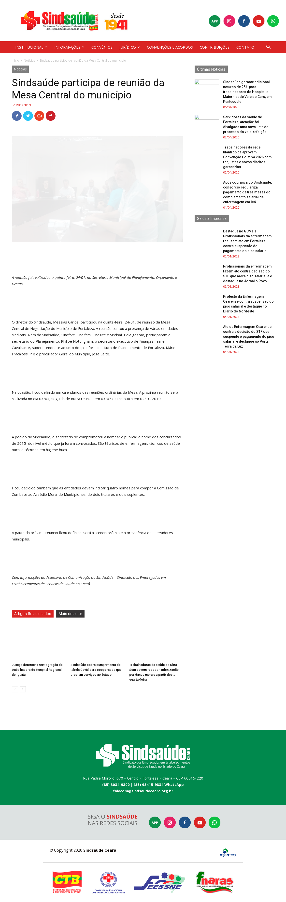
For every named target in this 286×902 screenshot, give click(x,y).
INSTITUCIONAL (31, 47)
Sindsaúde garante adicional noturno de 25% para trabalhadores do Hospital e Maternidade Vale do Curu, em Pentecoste (247, 92)
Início (15, 60)
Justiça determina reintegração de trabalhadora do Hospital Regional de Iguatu (37, 669)
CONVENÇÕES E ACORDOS (170, 47)
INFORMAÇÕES (69, 47)
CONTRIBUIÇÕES (214, 47)
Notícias (29, 60)
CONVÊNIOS (102, 47)
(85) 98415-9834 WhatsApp (159, 784)
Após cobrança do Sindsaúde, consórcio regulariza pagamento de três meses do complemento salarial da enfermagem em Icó (247, 192)
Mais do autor (70, 613)
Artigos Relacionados (32, 613)
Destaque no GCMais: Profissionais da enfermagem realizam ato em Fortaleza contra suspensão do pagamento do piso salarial (247, 241)
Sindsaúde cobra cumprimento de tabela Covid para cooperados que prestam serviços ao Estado (96, 669)
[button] (268, 47)
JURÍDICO (129, 47)
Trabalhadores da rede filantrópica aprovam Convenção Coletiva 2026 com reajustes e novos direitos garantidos (247, 157)
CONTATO (245, 47)
